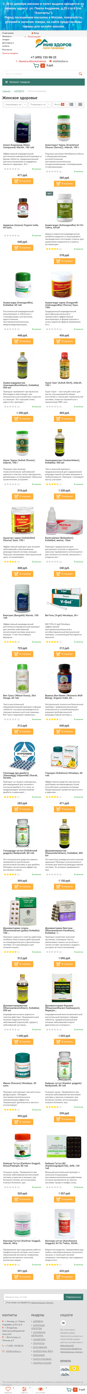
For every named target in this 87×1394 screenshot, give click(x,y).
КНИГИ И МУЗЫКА (42, 1359)
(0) (12, 169)
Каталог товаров (17, 81)
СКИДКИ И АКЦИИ (42, 1363)
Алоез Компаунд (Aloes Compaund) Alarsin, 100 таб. (18, 146)
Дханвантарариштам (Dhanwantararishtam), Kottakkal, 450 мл (21, 1008)
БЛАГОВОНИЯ (40, 1347)
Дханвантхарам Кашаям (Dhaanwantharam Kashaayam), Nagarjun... (62, 1008)
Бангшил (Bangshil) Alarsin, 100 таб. (20, 616)
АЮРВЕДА (38, 1321)
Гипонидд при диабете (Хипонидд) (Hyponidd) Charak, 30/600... (20, 775)
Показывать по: (38, 104)
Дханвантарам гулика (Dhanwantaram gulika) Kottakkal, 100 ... (21, 930)
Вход (35, 33)
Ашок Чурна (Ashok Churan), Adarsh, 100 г (19, 461)
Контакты (7, 49)
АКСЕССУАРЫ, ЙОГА (43, 1351)
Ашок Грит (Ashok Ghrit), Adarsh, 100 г (63, 384)
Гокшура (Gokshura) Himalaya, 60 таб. (63, 774)
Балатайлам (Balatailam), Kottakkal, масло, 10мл (59, 539)
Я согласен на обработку (28, 1302)
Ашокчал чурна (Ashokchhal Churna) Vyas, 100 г (19, 539)
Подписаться (73, 1297)
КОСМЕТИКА (39, 1339)
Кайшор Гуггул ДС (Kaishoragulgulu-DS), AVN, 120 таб (62, 1166)
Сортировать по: (13, 104)
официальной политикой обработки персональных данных (71, 1348)
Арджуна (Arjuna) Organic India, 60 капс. (21, 226)
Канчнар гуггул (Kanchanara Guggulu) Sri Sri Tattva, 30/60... (62, 1242)
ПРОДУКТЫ (39, 1343)
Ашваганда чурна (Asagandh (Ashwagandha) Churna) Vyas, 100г (61, 305)
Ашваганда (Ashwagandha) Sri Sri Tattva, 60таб (64, 226)
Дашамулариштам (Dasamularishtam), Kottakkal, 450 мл (64, 853)
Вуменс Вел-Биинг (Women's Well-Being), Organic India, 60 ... (64, 696)
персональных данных (42, 1302)
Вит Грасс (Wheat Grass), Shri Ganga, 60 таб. (19, 696)
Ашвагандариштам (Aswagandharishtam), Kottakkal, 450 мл (21, 385)
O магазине (8, 33)
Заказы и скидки (6, 38)
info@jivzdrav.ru (13, 1351)
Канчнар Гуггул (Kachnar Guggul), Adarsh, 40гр (22, 1242)
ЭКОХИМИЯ (39, 1355)
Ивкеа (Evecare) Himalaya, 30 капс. (19, 1084)
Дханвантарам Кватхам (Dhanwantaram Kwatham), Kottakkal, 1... (60, 930)
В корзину (25, 181)
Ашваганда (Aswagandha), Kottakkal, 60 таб (18, 303)
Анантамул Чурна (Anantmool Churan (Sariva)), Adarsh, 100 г (62, 146)
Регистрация (34, 36)
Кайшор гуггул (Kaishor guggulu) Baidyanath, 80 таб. (63, 1084)
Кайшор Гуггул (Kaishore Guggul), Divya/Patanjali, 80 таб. (22, 1164)
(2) (54, 249)
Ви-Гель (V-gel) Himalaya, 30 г (61, 615)
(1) (54, 484)
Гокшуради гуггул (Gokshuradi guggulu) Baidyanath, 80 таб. (20, 851)
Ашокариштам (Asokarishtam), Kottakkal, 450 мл (62, 461)
